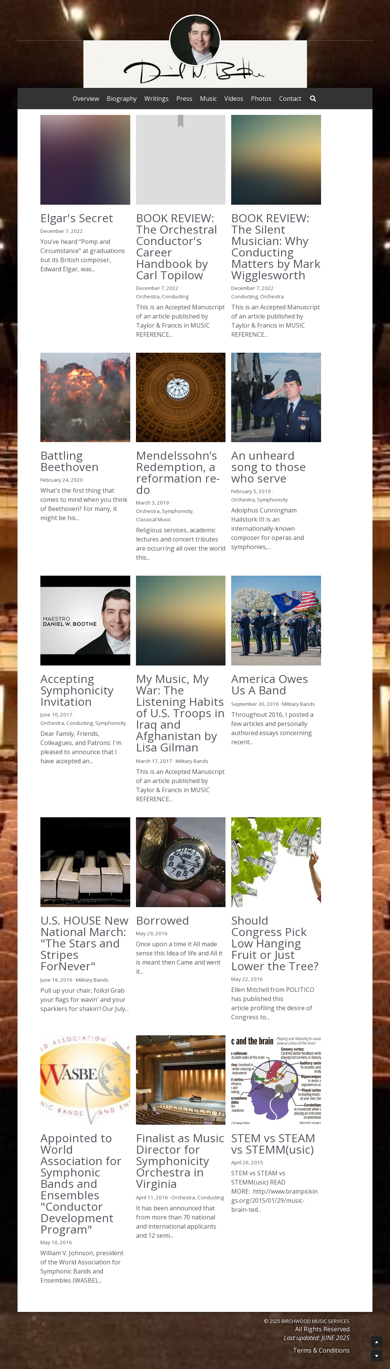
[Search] (313, 98)
